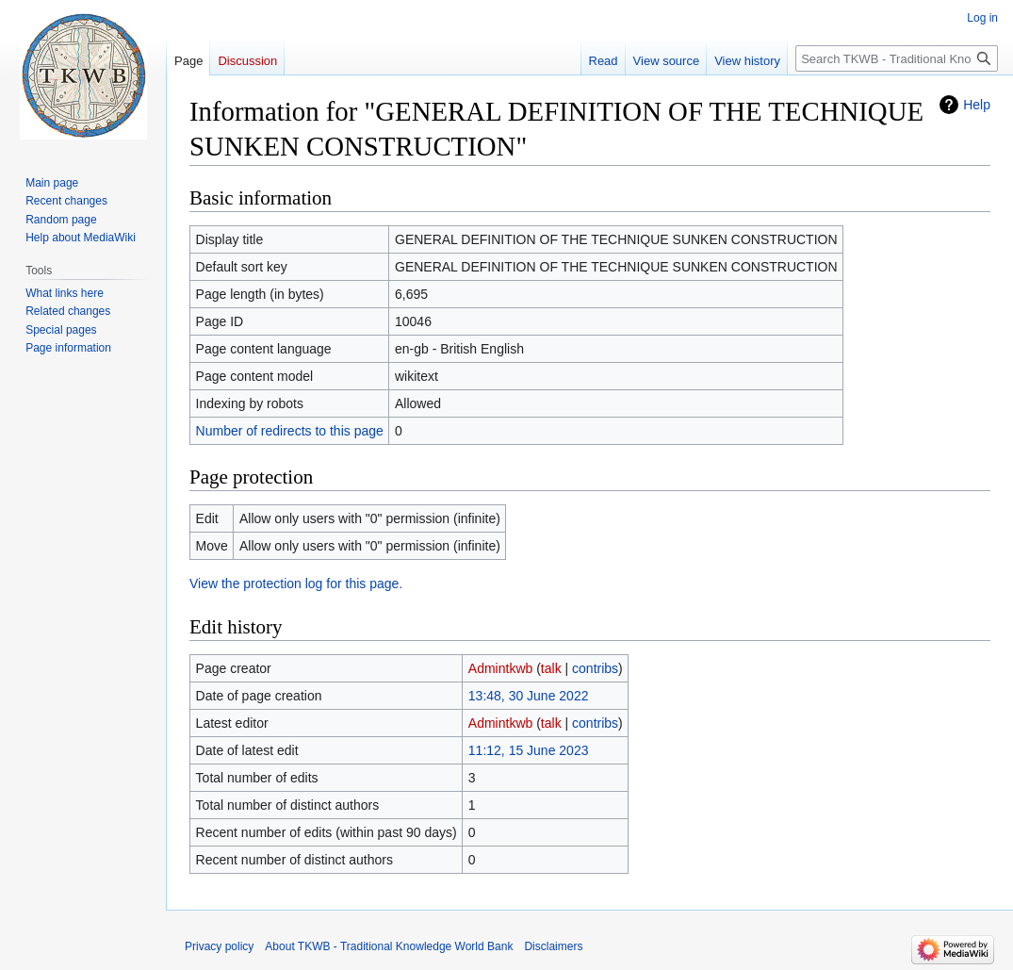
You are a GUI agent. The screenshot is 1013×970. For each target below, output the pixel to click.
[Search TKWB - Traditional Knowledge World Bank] (896, 58)
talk (551, 668)
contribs (595, 668)
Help (976, 104)
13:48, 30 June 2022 (528, 695)
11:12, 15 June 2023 (528, 750)
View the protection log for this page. (295, 583)
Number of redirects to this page (290, 430)
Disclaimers (553, 946)
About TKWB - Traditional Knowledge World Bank (389, 946)
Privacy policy (219, 946)
